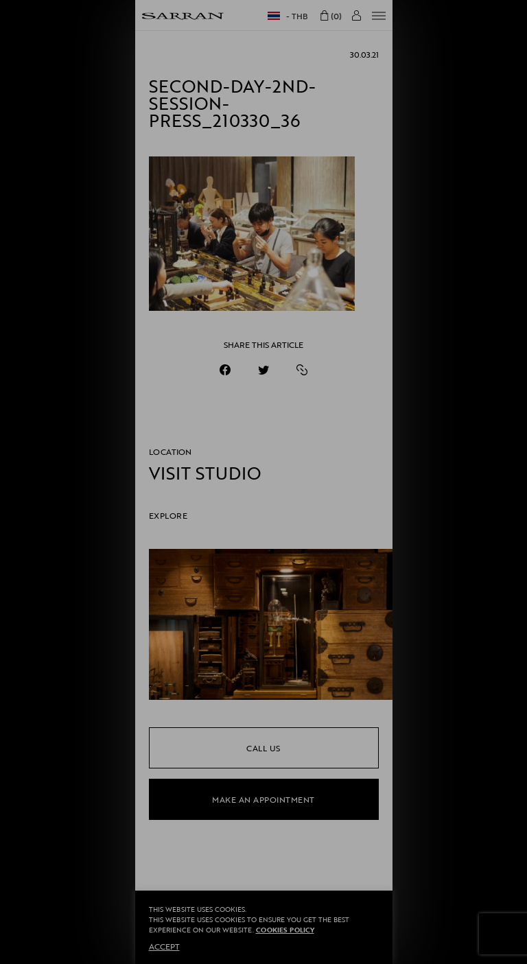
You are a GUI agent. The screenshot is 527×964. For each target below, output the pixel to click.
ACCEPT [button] (164, 946)
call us (263, 748)
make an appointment (263, 799)
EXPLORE (168, 515)
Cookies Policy (285, 930)
